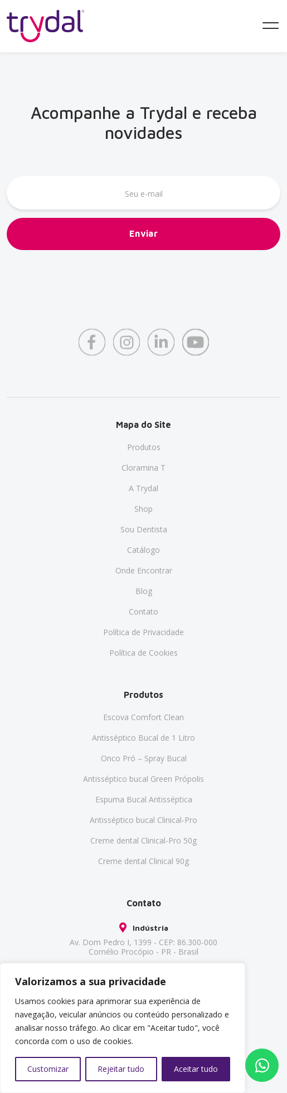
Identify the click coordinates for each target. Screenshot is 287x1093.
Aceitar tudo (196, 1069)
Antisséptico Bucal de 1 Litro (143, 737)
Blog (143, 591)
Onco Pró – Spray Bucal (144, 758)
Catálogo (143, 550)
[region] (122, 1028)
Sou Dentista (143, 529)
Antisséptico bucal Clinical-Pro (143, 820)
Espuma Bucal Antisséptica (143, 799)
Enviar (143, 234)
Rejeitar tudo (121, 1069)
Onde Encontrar (143, 570)
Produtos (143, 447)
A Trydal (143, 488)
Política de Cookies (143, 652)
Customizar (48, 1069)
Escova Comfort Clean (143, 717)
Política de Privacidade (143, 632)
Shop (143, 508)
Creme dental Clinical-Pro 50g (143, 840)
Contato (143, 611)
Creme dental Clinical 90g (143, 861)
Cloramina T (143, 467)
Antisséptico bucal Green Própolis (143, 778)
